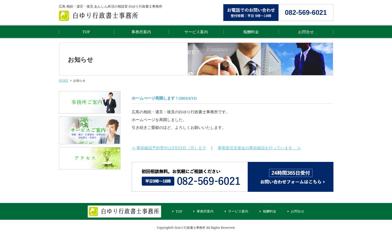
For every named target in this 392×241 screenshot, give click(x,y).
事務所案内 (141, 31)
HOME (63, 80)
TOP (86, 31)
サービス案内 (196, 31)
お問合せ (306, 31)
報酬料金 (251, 31)
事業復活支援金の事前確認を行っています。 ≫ (259, 147)
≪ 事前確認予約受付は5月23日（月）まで (169, 147)
